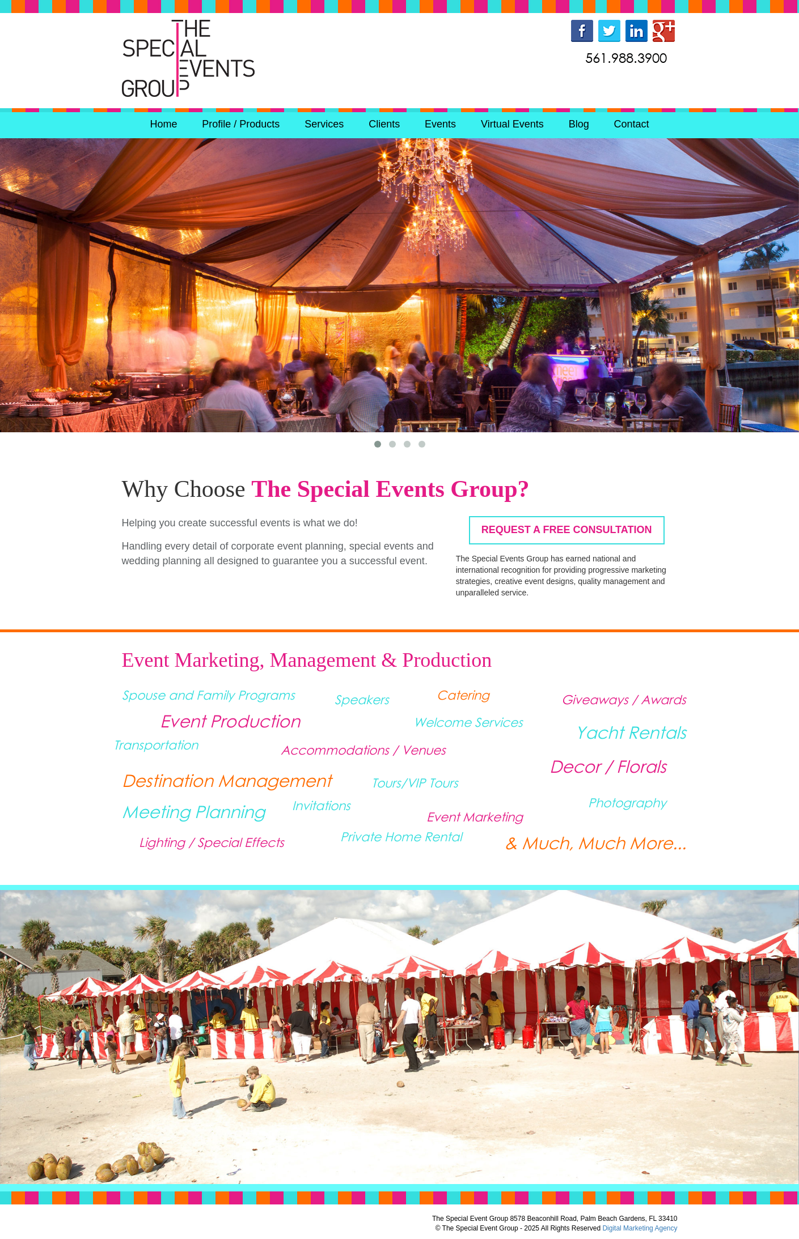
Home (163, 124)
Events (440, 124)
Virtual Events (512, 124)
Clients (384, 124)
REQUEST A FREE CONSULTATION (566, 529)
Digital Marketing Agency (639, 1228)
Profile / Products (241, 124)
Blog (579, 124)
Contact (631, 124)
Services (324, 124)
